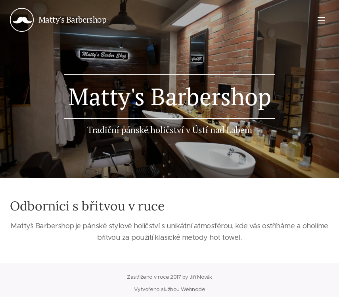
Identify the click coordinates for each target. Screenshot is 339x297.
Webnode (193, 289)
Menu (321, 20)
